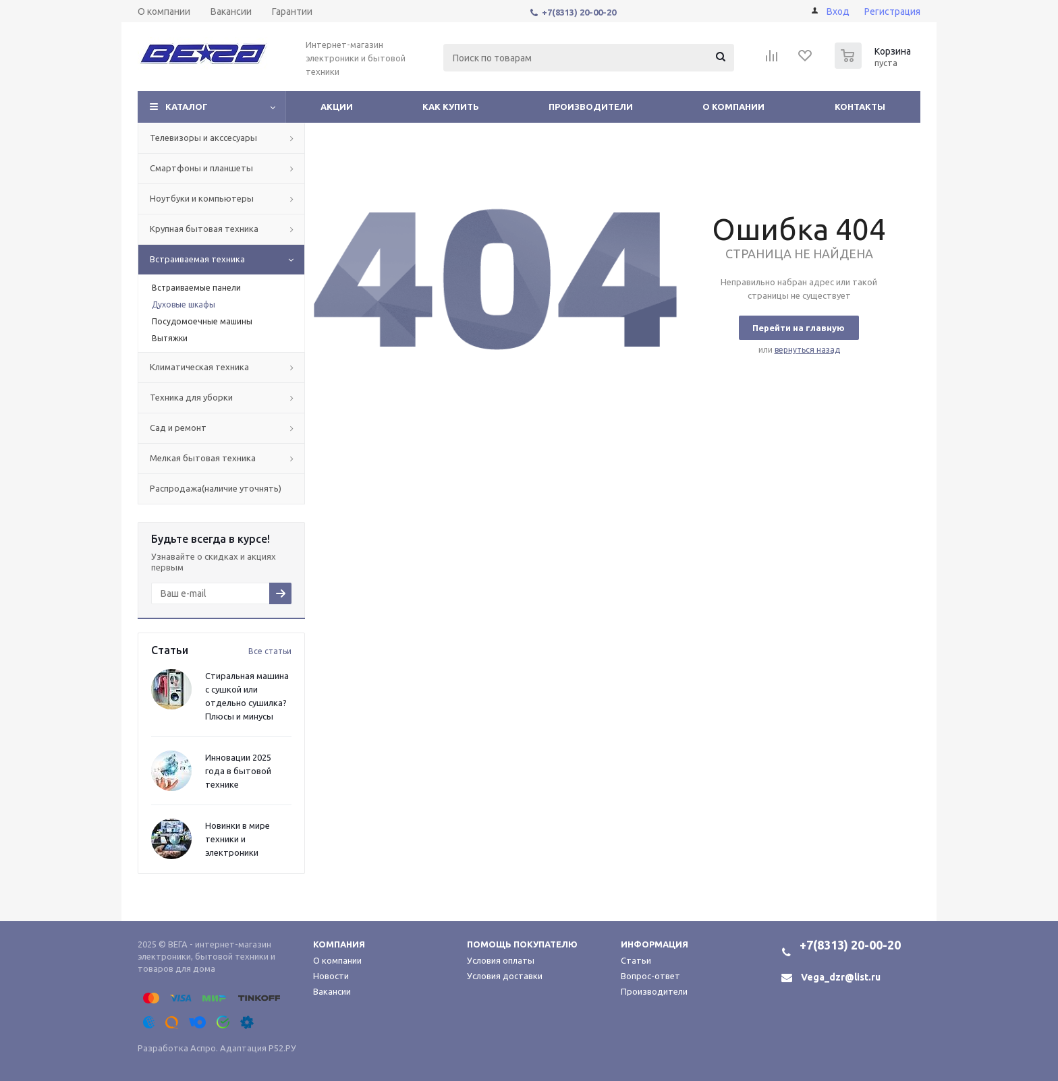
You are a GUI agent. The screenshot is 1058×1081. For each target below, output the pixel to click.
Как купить (450, 106)
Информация (654, 944)
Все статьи (269, 651)
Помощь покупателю (522, 944)
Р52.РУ (282, 1048)
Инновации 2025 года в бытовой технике (238, 771)
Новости (331, 976)
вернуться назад (807, 349)
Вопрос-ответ (650, 976)
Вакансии (332, 991)
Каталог (186, 106)
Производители (591, 106)
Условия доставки (504, 976)
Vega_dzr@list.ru (841, 977)
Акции (337, 106)
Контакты (860, 106)
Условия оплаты (500, 960)
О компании (733, 106)
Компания (339, 944)
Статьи (636, 960)
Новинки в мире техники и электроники (237, 839)
